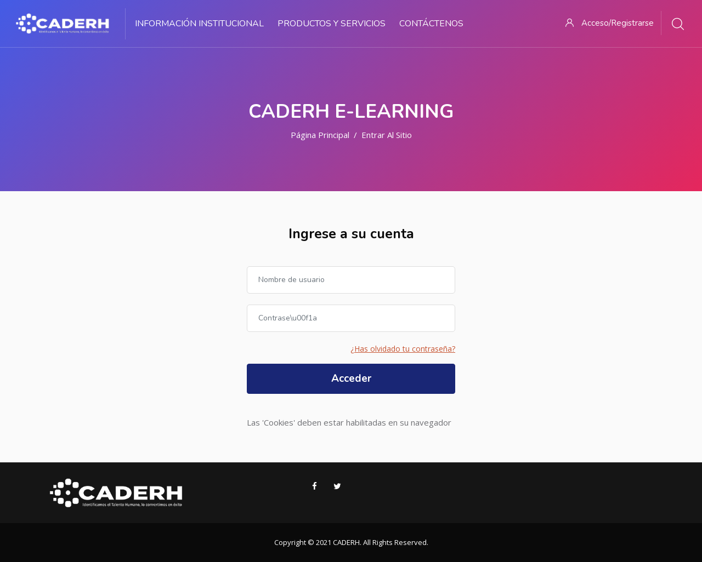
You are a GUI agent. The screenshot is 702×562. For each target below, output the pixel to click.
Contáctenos (431, 24)
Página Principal (320, 134)
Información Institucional (199, 24)
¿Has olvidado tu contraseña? (402, 348)
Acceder (351, 378)
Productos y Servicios (332, 24)
